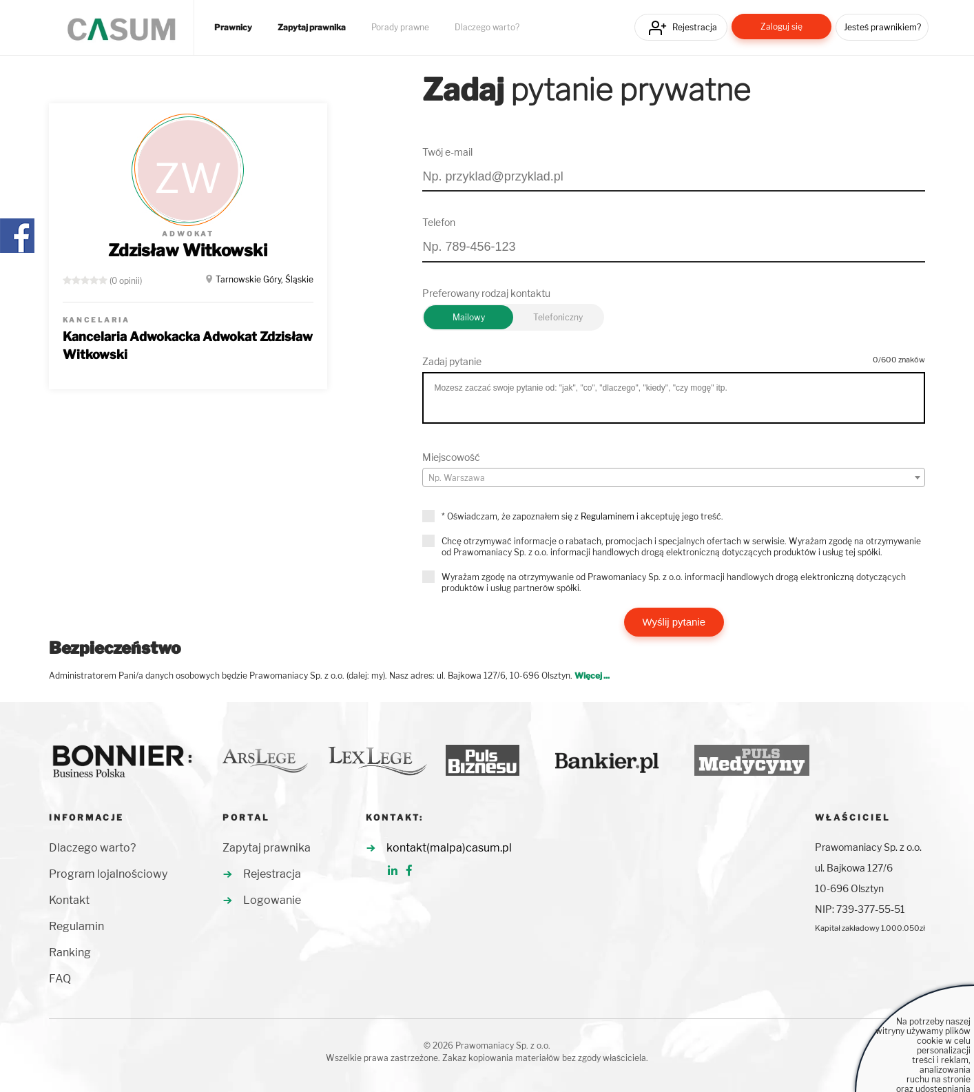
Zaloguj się (781, 26)
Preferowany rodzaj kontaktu (486, 293)
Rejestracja (694, 27)
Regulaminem (607, 516)
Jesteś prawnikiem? (882, 27)
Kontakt (69, 900)
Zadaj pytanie (451, 361)
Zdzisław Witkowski (187, 250)
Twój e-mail (447, 152)
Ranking (70, 952)
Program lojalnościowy (108, 873)
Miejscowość (451, 457)
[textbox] (673, 478)
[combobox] (673, 477)
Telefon (438, 222)
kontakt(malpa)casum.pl (449, 847)
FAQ (60, 978)
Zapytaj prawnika (312, 27)
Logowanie (272, 900)
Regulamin (76, 926)
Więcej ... (592, 675)
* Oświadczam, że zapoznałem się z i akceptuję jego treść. (582, 516)
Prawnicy (233, 27)
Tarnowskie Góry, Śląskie (264, 279)
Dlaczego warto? (487, 27)
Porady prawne (400, 27)
